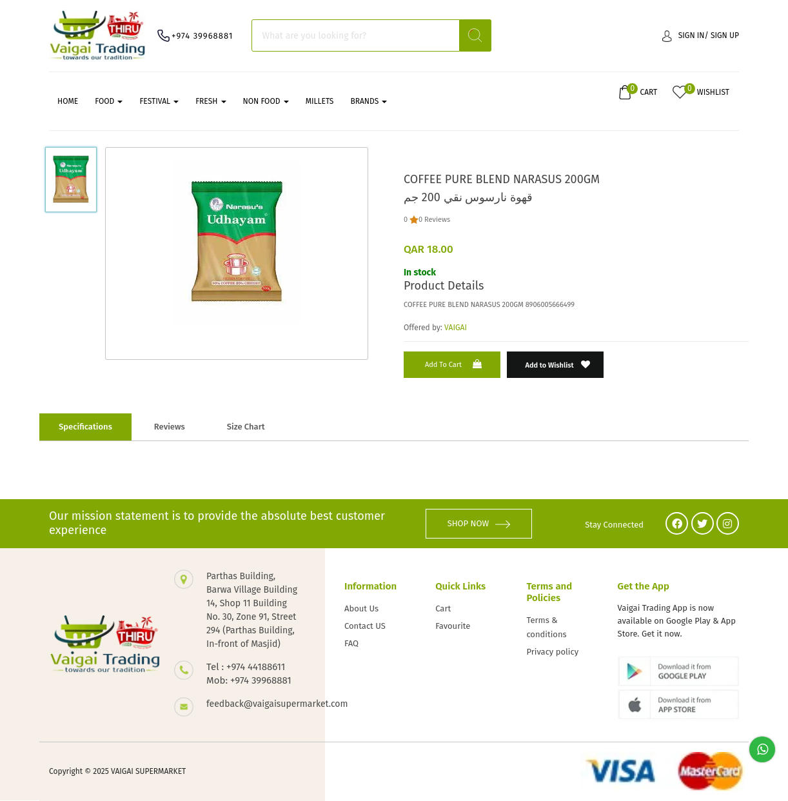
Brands (368, 101)
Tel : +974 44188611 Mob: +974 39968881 (248, 673)
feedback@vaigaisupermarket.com (252, 703)
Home (67, 101)
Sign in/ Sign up (700, 35)
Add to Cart (454, 364)
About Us (361, 608)
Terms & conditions (546, 627)
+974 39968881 (202, 36)
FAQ (351, 643)
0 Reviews (434, 219)
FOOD (109, 101)
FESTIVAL (159, 101)
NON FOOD (266, 101)
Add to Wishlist (558, 365)
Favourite (452, 626)
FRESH (210, 101)
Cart (443, 608)
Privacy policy (552, 652)
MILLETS (320, 101)
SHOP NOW (479, 523)
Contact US (365, 626)
